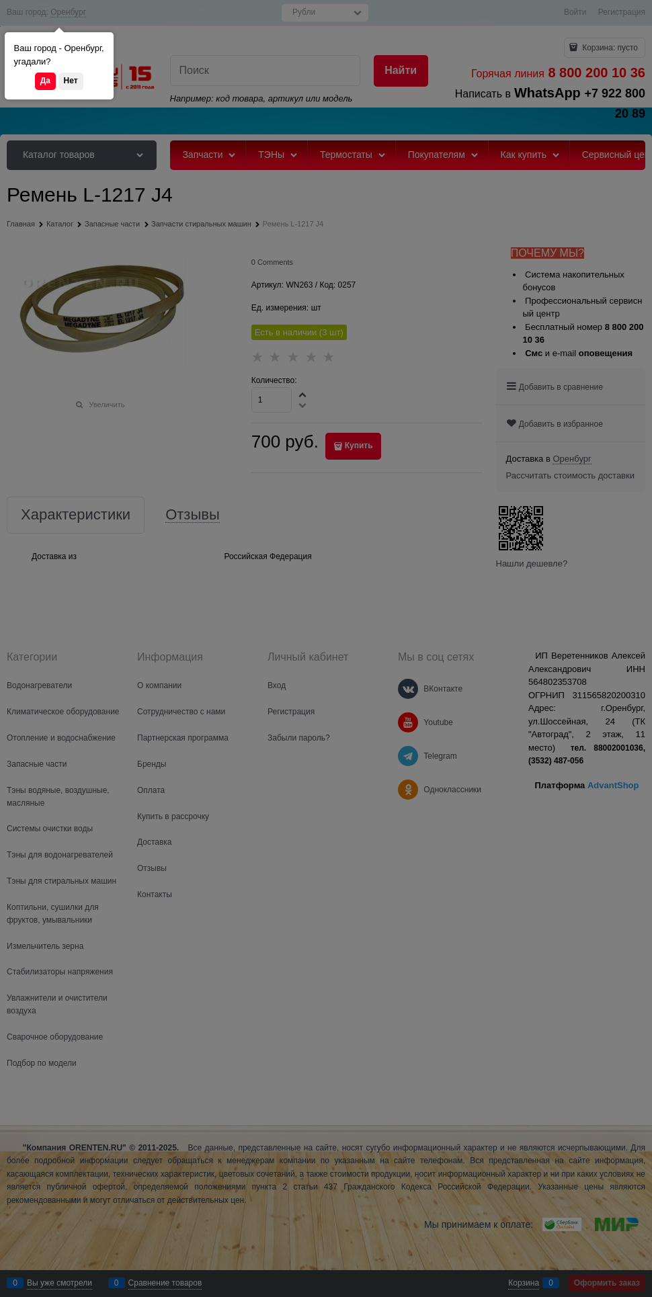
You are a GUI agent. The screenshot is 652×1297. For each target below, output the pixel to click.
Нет (71, 80)
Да (45, 80)
